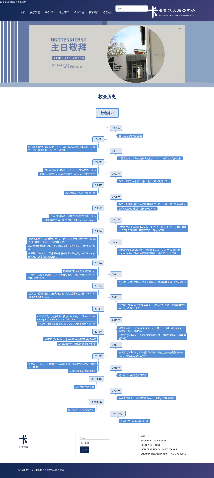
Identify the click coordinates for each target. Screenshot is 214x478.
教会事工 (64, 12)
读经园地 (79, 12)
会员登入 (108, 12)
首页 (22, 12)
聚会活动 (50, 12)
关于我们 (35, 12)
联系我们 (94, 12)
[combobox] (131, 8)
